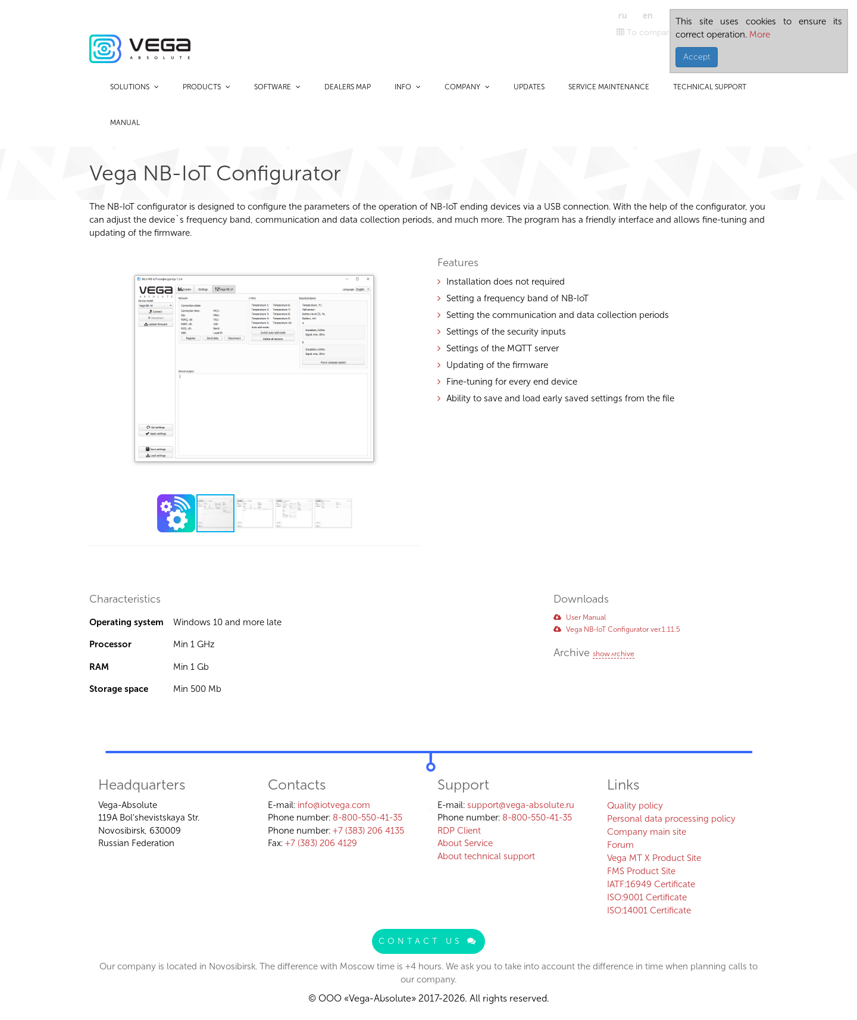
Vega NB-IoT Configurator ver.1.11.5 (616, 629)
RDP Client (459, 830)
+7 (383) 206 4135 (368, 830)
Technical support (709, 87)
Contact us (428, 941)
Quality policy (635, 805)
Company (467, 87)
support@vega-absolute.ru (520, 805)
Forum (620, 845)
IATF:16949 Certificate (651, 884)
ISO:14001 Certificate (649, 910)
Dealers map (347, 87)
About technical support (486, 856)
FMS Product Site (641, 871)
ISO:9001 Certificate (647, 897)
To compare (645, 32)
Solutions (134, 87)
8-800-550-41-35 (367, 817)
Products (206, 87)
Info (408, 87)
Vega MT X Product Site (654, 858)
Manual (125, 122)
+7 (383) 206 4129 (321, 843)
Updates (529, 87)
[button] (408, 256)
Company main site (646, 831)
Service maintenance (608, 87)
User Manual (579, 617)
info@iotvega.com (334, 805)
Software (277, 87)
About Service (465, 843)
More (758, 34)
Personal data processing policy (671, 818)
